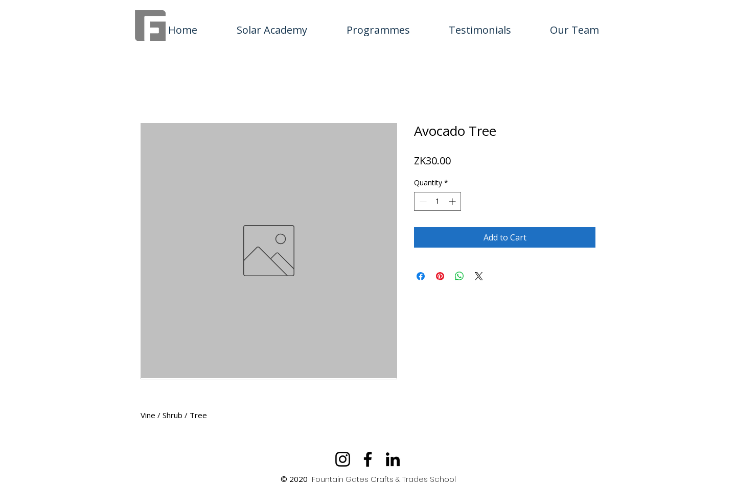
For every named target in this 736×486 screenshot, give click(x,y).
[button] (378, 25)
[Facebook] (368, 459)
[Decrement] (422, 201)
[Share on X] (479, 276)
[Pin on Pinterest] (440, 276)
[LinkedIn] (393, 459)
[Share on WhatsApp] (459, 276)
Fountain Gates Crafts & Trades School (384, 479)
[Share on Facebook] (421, 276)
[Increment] (453, 201)
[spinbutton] (437, 201)
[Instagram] (343, 459)
